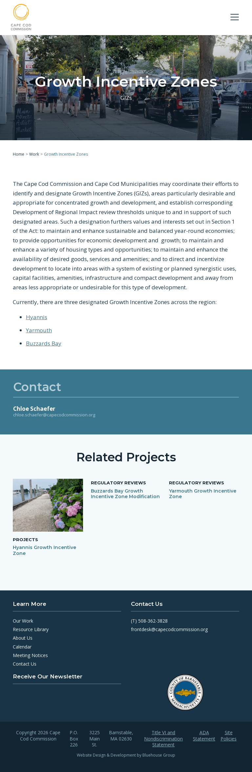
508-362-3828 (153, 621)
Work (34, 154)
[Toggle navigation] (234, 17)
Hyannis (36, 317)
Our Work (23, 621)
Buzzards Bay (43, 343)
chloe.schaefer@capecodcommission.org (54, 415)
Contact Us (24, 664)
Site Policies (228, 735)
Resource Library (31, 629)
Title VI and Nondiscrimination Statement (163, 738)
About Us (22, 638)
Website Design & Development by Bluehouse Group (126, 755)
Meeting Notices (30, 655)
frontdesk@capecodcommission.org (169, 629)
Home (18, 154)
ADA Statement (204, 735)
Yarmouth (39, 330)
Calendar (22, 647)
